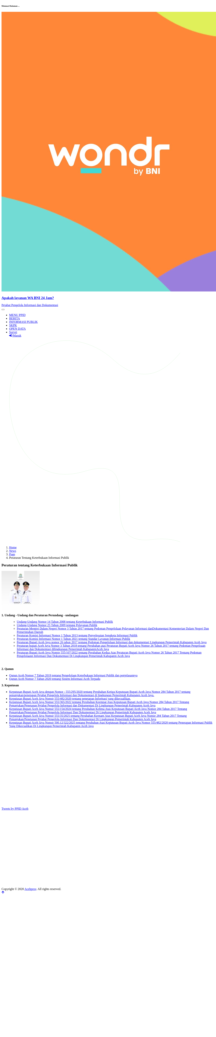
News (12, 550)
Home (13, 547)
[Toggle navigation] (3, 309)
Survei (13, 332)
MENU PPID (17, 315)
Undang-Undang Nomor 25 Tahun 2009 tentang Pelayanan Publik (57, 625)
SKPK (13, 325)
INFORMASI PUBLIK (23, 321)
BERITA (14, 318)
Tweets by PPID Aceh (15, 808)
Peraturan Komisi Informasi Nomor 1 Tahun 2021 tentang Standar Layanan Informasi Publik (73, 638)
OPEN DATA (17, 328)
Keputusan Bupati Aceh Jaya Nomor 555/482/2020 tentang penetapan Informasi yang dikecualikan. (70, 698)
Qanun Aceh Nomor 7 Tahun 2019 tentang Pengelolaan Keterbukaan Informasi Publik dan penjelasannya (73, 675)
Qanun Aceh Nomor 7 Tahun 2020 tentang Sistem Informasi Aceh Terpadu (54, 678)
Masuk (15, 335)
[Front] (109, 298)
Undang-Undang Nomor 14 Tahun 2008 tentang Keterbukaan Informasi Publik (65, 621)
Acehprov (30, 889)
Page (12, 554)
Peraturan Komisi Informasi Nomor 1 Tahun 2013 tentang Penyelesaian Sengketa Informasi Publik (77, 635)
